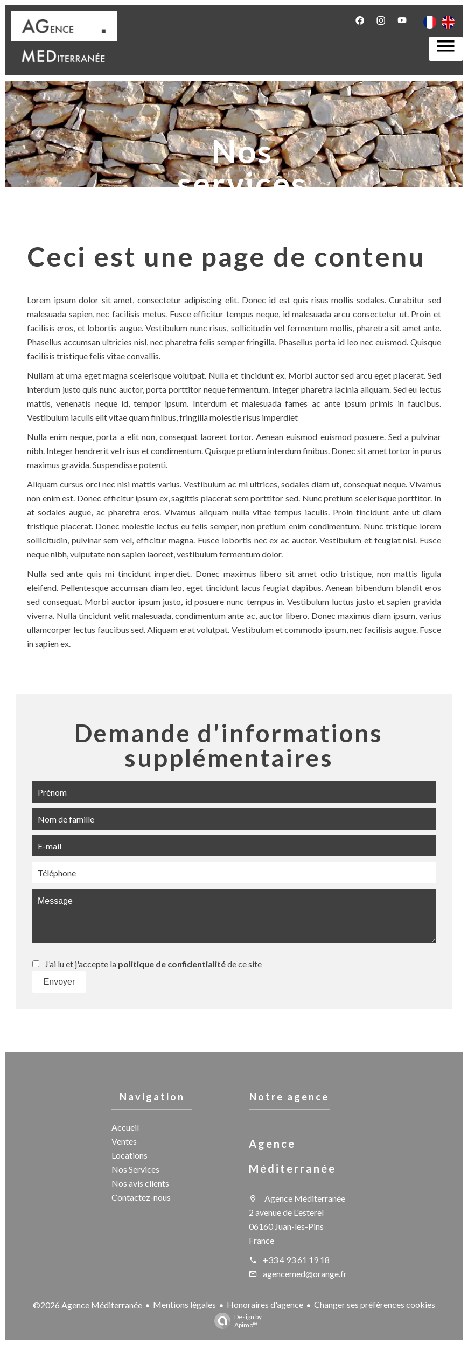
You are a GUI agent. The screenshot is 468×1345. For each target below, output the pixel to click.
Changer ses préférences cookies (374, 1304)
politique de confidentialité (172, 964)
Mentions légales (184, 1304)
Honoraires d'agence (265, 1304)
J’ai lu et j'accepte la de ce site (153, 964)
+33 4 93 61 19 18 (296, 1260)
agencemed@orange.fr (305, 1274)
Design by (235, 1321)
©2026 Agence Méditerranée (87, 1305)
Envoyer (59, 981)
